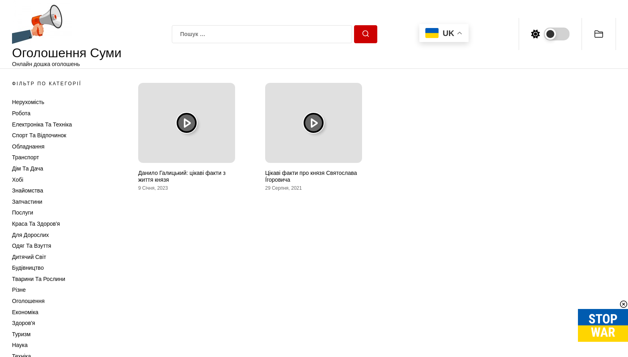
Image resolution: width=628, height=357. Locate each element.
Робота (21, 113)
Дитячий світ (29, 257)
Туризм (21, 334)
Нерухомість (28, 102)
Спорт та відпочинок (39, 135)
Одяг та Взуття (31, 246)
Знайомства (27, 190)
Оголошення (28, 301)
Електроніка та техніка (42, 124)
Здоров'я (23, 323)
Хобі (17, 179)
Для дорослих (30, 235)
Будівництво (28, 268)
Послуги (22, 212)
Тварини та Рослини (38, 279)
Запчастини (27, 202)
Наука (20, 345)
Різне (19, 290)
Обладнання (28, 146)
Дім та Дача (27, 168)
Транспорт (25, 157)
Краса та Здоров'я (36, 224)
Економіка (25, 312)
